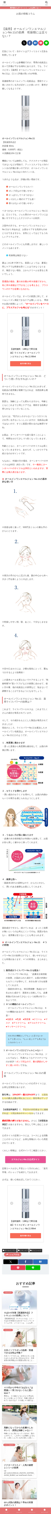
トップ (15, 1503)
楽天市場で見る (25, 363)
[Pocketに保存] (40, 42)
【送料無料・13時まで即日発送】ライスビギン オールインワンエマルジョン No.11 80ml (25, 353)
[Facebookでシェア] (29, 42)
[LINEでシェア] (46, 42)
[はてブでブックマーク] (35, 42)
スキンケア (23, 1250)
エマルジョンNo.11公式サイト (25, 1159)
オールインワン (9, 1250)
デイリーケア (36, 1250)
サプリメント (16, 1506)
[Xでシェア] (24, 42)
